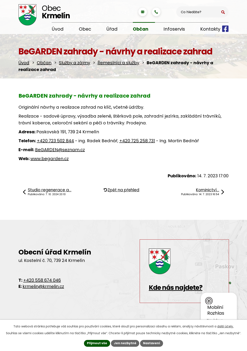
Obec (85, 29)
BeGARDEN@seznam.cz (60, 150)
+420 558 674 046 (42, 280)
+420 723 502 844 (55, 141)
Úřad (112, 29)
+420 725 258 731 (137, 141)
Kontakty (210, 29)
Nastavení (151, 343)
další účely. (225, 326)
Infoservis (174, 29)
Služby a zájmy (74, 63)
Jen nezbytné (125, 343)
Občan (140, 29)
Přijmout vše (97, 343)
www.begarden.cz (49, 159)
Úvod (58, 29)
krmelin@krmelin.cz (43, 286)
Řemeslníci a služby (118, 63)
